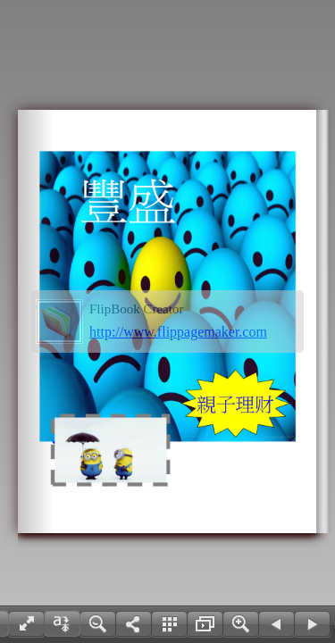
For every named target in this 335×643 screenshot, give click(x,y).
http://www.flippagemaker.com (178, 331)
